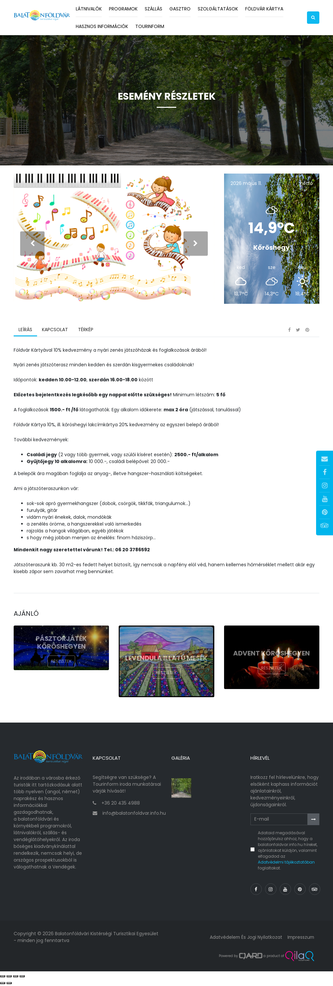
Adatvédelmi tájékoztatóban (286, 863)
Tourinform (149, 26)
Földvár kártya (264, 9)
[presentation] (32, 244)
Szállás (153, 9)
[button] (313, 17)
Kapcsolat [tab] (55, 332)
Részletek (61, 663)
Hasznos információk (102, 26)
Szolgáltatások (218, 9)
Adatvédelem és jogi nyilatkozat (244, 938)
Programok (123, 9)
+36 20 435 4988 (120, 804)
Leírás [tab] (25, 332)
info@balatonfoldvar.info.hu (134, 814)
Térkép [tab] (85, 332)
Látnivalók (89, 9)
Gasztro (180, 9)
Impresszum (300, 938)
